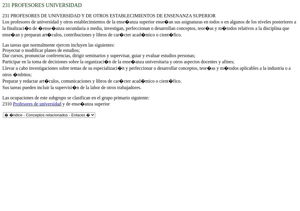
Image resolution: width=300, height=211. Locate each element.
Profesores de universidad (37, 103)
